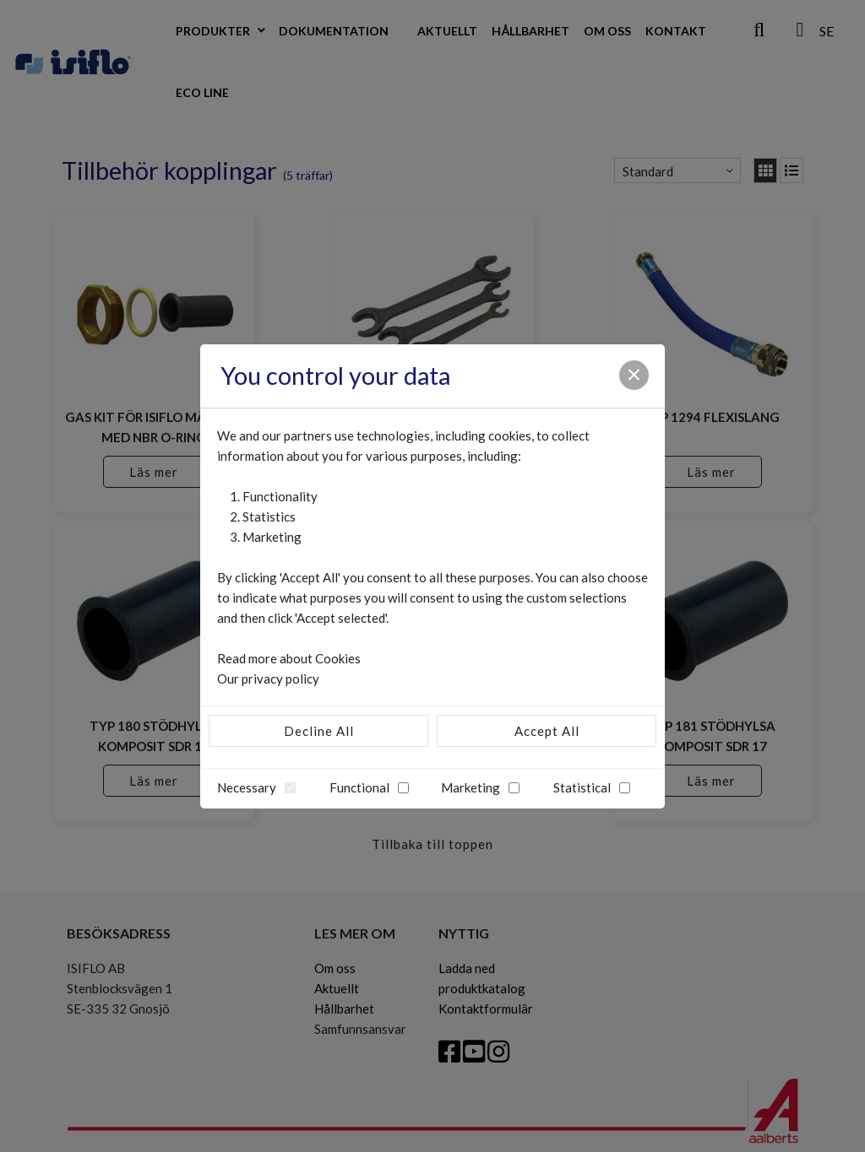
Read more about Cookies (289, 658)
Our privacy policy (268, 678)
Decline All (319, 730)
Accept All (546, 730)
